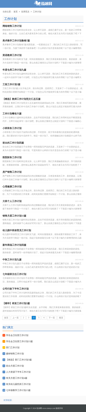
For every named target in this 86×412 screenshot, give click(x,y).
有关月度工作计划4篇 (16, 378)
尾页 (61, 318)
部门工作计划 (12, 347)
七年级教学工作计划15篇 (18, 390)
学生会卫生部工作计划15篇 (19, 341)
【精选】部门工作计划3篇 (19, 360)
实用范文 (25, 12)
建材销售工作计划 (15, 353)
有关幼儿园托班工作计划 (18, 384)
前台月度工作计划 (15, 366)
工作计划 (37, 12)
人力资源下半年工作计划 (18, 372)
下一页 (52, 318)
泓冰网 (39, 408)
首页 (15, 12)
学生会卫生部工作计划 (17, 335)
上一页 (15, 318)
